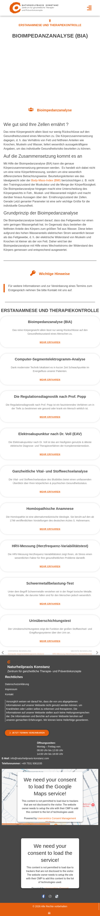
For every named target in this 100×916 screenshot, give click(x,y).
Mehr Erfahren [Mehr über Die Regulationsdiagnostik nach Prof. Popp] (50, 417)
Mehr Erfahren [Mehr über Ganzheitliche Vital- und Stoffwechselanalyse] (50, 492)
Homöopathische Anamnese (49, 509)
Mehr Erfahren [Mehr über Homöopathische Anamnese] (50, 529)
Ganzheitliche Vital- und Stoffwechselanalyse (50, 471)
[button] (89, 8)
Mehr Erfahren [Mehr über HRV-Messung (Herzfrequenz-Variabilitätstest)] (50, 566)
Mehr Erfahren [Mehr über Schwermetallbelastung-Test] (50, 604)
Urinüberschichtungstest (50, 621)
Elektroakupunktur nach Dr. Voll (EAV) (50, 434)
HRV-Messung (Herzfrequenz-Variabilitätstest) (50, 546)
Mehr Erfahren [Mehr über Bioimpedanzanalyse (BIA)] (50, 342)
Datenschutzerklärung (17, 684)
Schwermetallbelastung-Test (50, 583)
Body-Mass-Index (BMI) (46, 180)
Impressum (11, 689)
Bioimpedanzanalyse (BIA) (50, 322)
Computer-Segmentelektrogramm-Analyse (50, 359)
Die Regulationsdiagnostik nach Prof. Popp (50, 396)
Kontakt (9, 694)
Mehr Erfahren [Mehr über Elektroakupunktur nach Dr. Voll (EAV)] (50, 454)
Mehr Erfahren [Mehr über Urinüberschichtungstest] (50, 641)
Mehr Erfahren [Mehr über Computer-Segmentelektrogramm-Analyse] (50, 379)
